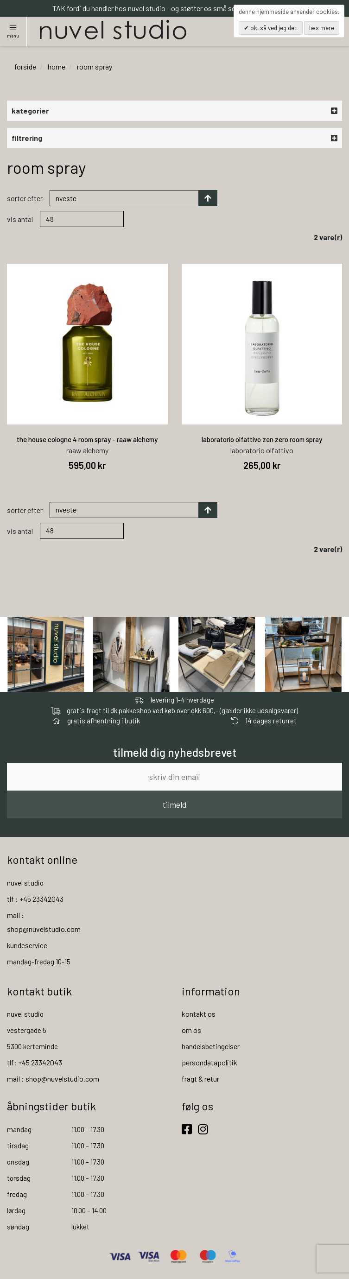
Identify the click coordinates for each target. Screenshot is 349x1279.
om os (191, 1030)
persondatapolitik (209, 1062)
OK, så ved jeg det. (273, 28)
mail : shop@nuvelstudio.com (53, 1078)
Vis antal (20, 219)
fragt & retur (200, 1078)
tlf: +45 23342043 (34, 1062)
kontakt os (199, 1013)
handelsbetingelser (211, 1046)
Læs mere (321, 28)
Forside (25, 66)
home (56, 66)
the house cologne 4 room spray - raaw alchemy (87, 439)
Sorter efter (25, 198)
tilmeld (174, 804)
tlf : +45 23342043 (35, 898)
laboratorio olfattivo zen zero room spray (262, 439)
